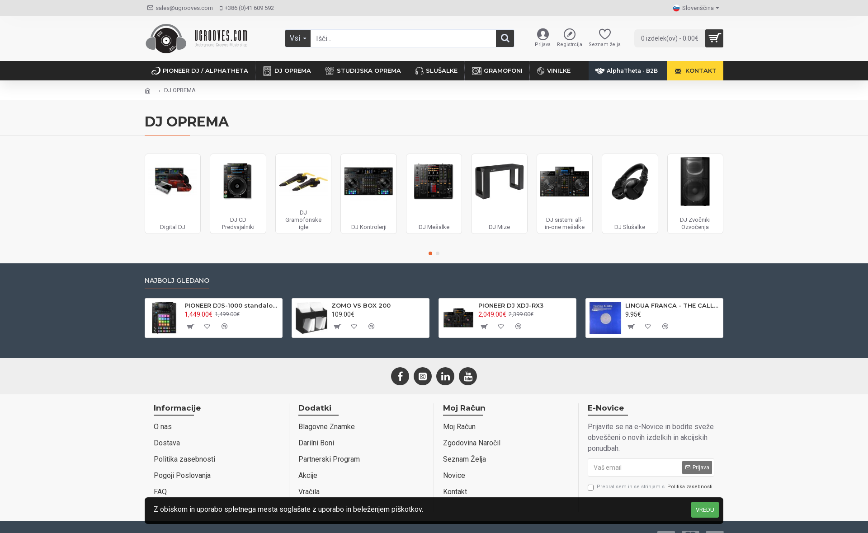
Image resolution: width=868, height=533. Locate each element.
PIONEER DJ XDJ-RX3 (510, 305)
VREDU (705, 509)
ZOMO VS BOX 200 (361, 305)
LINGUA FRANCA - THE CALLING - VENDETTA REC (672, 305)
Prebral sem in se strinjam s (651, 487)
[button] (430, 253)
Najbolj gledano (177, 281)
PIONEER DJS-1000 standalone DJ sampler (231, 305)
